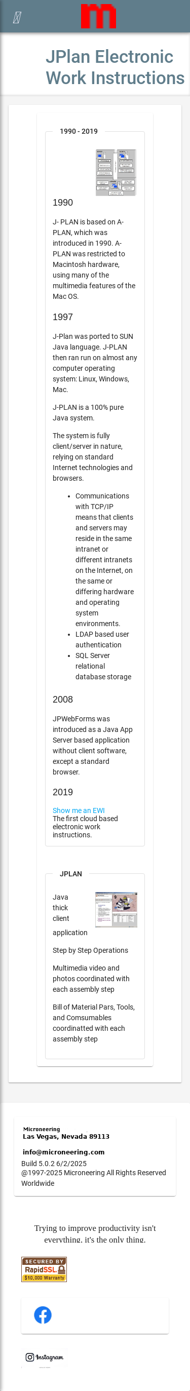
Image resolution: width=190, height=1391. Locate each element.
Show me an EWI (79, 810)
